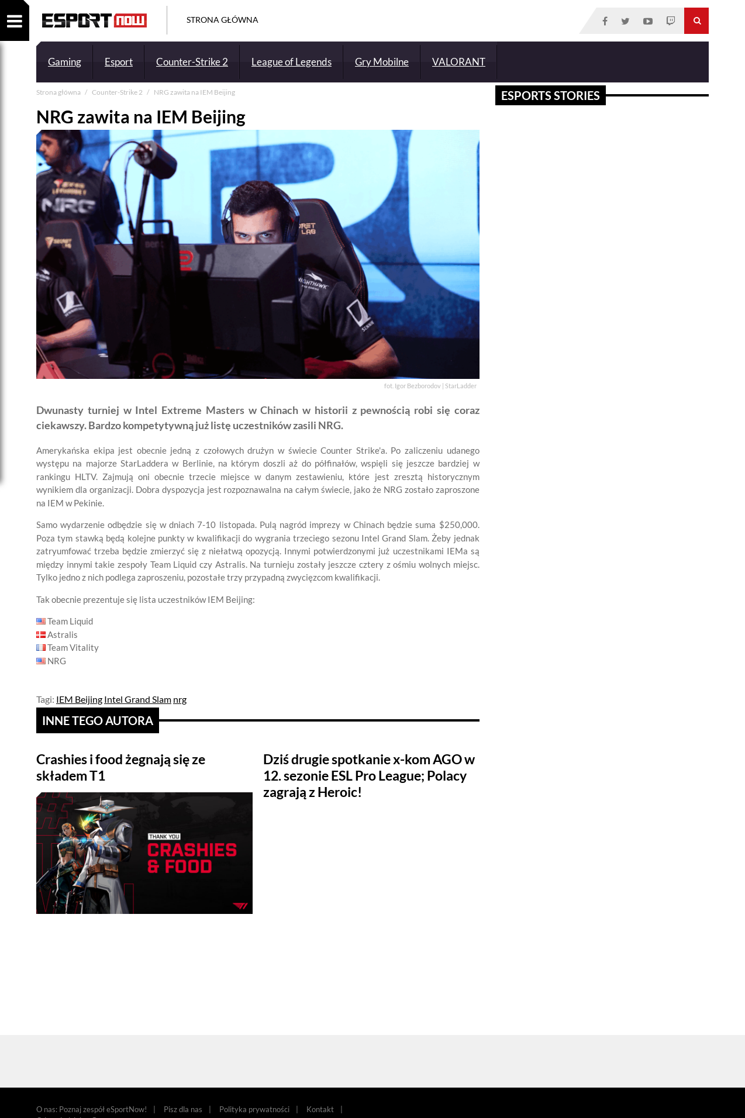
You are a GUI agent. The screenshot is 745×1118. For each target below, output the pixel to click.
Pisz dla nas (183, 1109)
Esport (119, 62)
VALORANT (458, 62)
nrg (180, 699)
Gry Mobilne (382, 62)
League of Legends (291, 62)
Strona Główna (222, 20)
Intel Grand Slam (137, 699)
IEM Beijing (79, 699)
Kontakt (320, 1109)
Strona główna (59, 92)
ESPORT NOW (94, 20)
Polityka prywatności (254, 1109)
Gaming (64, 62)
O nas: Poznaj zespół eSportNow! (91, 1109)
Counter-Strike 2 (192, 62)
